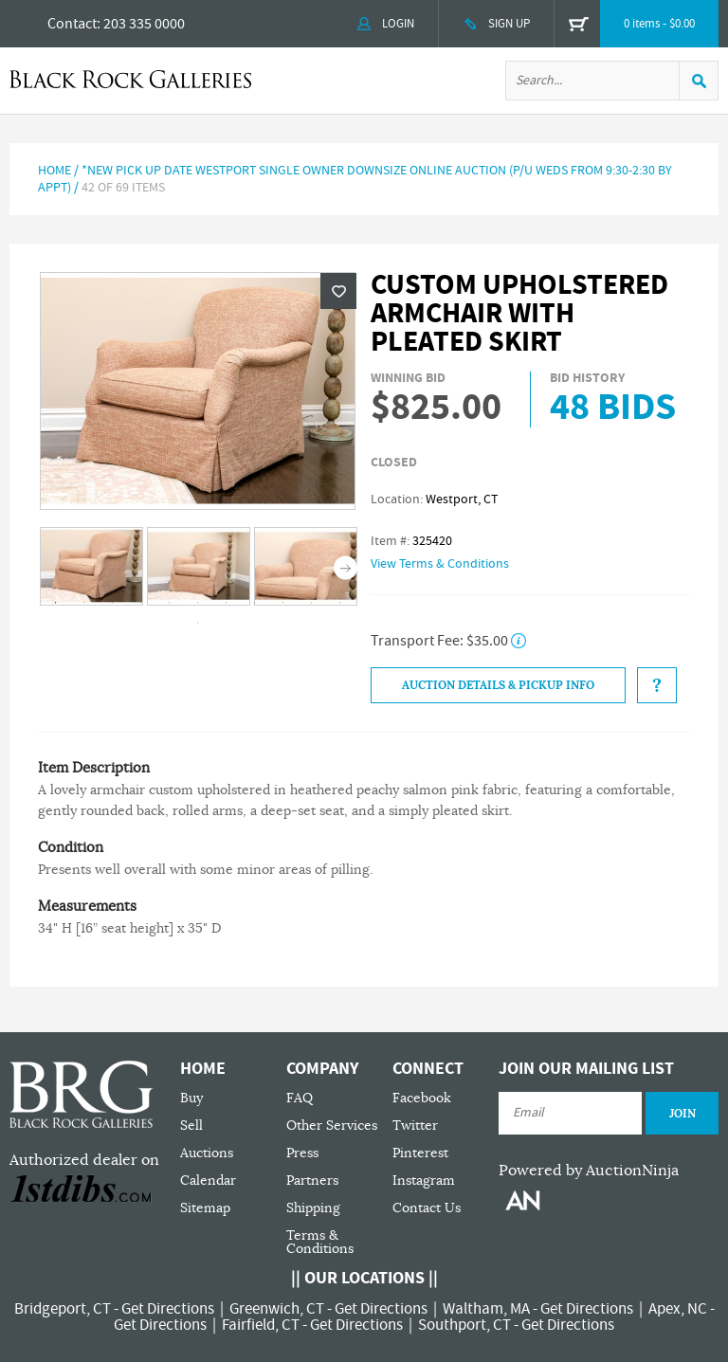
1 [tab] (55, 602)
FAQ (299, 1098)
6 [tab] (198, 602)
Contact (72, 23)
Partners (312, 1180)
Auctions (206, 1153)
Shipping (313, 1208)
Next (345, 567)
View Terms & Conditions (440, 563)
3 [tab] (112, 602)
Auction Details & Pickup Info (498, 685)
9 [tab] (283, 602)
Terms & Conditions (320, 1242)
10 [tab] (311, 602)
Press (302, 1153)
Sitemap (205, 1208)
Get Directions (167, 1308)
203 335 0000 (144, 23)
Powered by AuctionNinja (589, 1170)
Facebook (421, 1098)
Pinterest (420, 1153)
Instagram (423, 1180)
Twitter (415, 1125)
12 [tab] (198, 622)
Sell (191, 1125)
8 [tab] (255, 602)
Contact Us (426, 1208)
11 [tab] (340, 602)
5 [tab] (169, 602)
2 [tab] (84, 602)
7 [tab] (226, 602)
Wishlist (338, 291)
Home (54, 170)
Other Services (331, 1125)
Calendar (208, 1180)
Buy (191, 1098)
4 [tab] (141, 602)
